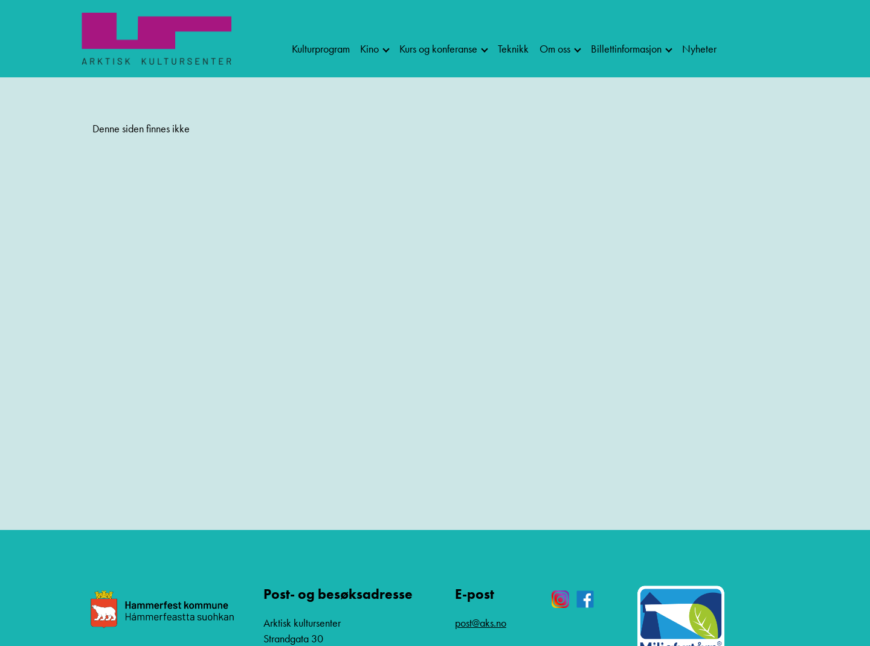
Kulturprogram (321, 49)
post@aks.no (480, 623)
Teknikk (513, 49)
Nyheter (699, 49)
